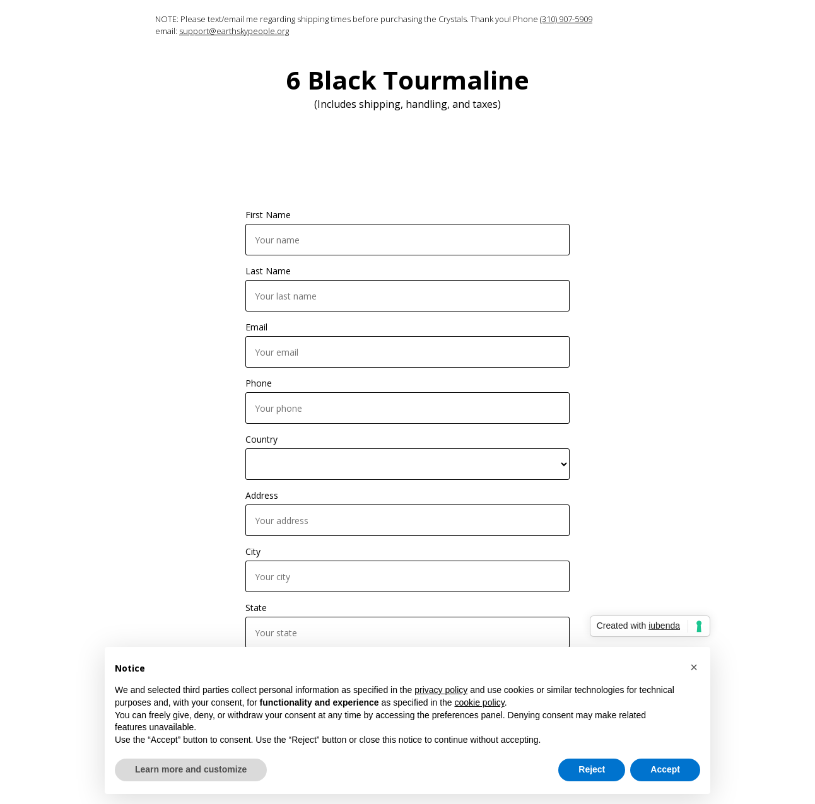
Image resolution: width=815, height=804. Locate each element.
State (256, 608)
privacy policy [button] (440, 690)
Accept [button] (665, 769)
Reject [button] (591, 769)
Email (256, 327)
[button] (694, 667)
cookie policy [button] (480, 702)
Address (261, 495)
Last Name (268, 271)
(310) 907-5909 (566, 19)
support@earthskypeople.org (234, 31)
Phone (258, 383)
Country (261, 439)
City (253, 551)
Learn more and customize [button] (191, 769)
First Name (268, 215)
